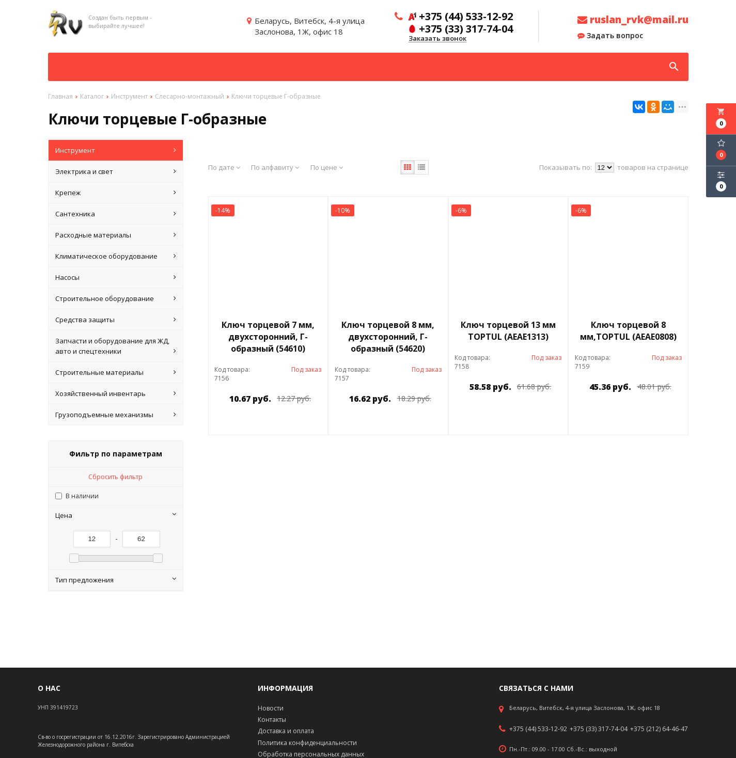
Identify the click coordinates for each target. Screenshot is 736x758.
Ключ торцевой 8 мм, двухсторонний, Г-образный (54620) (387, 336)
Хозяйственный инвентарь (115, 393)
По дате (224, 167)
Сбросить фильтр (115, 476)
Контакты (272, 719)
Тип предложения (115, 580)
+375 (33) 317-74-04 (599, 729)
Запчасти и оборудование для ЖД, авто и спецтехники (115, 346)
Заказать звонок (437, 38)
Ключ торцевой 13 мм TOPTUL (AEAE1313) (508, 330)
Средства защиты (115, 319)
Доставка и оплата (286, 731)
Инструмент (115, 150)
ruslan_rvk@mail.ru (632, 19)
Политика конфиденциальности (307, 742)
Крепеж (115, 192)
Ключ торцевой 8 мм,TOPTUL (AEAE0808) (628, 330)
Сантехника (115, 214)
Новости (271, 708)
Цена (115, 515)
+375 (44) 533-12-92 (538, 729)
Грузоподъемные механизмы (115, 414)
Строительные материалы (115, 372)
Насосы (115, 277)
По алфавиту (275, 167)
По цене (326, 167)
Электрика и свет (115, 171)
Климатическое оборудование (115, 256)
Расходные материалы (115, 235)
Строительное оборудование (115, 298)
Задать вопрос (610, 35)
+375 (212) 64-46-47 (659, 729)
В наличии (82, 496)
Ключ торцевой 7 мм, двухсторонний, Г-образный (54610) (268, 336)
